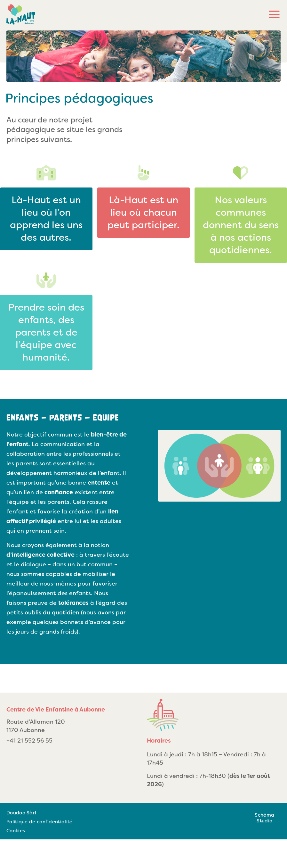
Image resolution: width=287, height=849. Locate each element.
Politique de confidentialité (39, 822)
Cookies (15, 831)
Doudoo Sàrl (21, 813)
